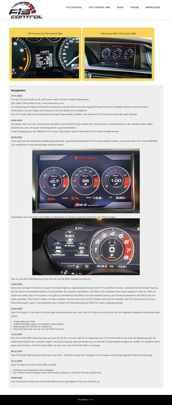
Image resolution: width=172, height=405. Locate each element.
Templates (83, 399)
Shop (120, 7)
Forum (134, 7)
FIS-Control (74, 7)
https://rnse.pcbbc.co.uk (40, 295)
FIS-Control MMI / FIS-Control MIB (118, 33)
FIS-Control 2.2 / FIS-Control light (45, 33)
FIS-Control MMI (99, 7)
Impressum (153, 7)
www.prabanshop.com (53, 103)
